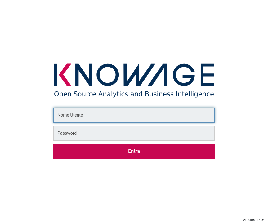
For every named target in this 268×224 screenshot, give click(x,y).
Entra (134, 151)
